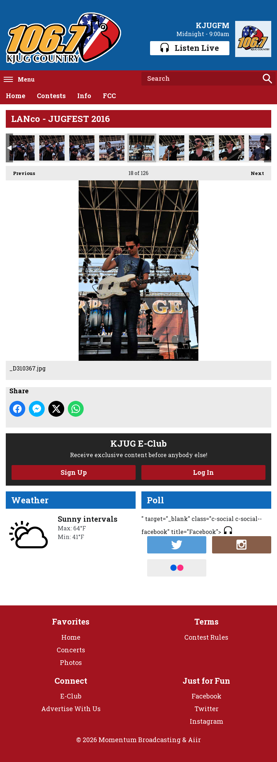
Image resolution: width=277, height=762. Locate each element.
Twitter (206, 708)
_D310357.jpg (22, 148)
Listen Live (190, 48)
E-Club (71, 696)
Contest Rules (206, 637)
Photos (71, 662)
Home (15, 95)
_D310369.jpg (171, 148)
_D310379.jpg (231, 148)
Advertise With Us (71, 708)
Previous (20, 171)
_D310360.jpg (81, 148)
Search (267, 79)
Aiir (194, 739)
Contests (51, 95)
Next (253, 171)
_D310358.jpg (52, 148)
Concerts (71, 649)
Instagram (206, 721)
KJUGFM (212, 25)
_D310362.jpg (111, 148)
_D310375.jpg (201, 148)
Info (84, 95)
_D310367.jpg (141, 148)
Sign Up (74, 472)
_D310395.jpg (261, 148)
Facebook (206, 696)
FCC (109, 95)
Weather (30, 500)
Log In (203, 472)
